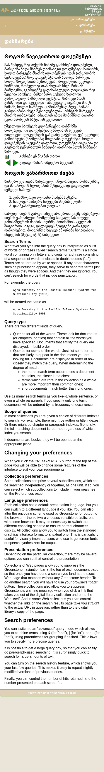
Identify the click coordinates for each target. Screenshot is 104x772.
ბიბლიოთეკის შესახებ (93, 10)
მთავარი (95, 6)
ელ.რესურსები (93, 14)
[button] (83, 19)
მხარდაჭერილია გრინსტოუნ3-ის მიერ (52, 692)
